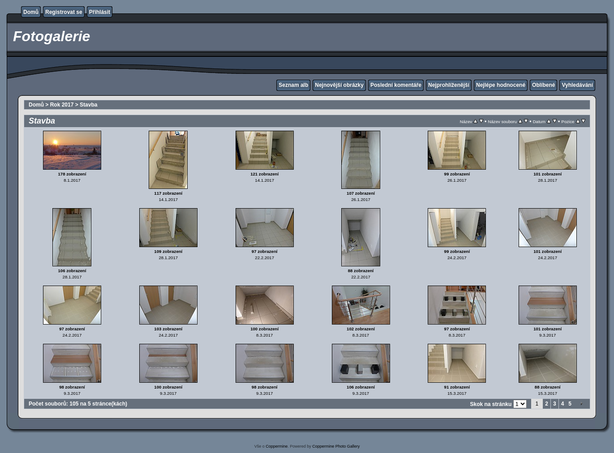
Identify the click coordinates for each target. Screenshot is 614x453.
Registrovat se (63, 12)
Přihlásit (99, 12)
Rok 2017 (62, 105)
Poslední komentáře (395, 85)
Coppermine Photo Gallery (336, 446)
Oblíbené (543, 85)
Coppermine (277, 446)
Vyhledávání (577, 85)
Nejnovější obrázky (339, 85)
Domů (31, 12)
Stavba (88, 105)
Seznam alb (293, 85)
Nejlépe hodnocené (500, 85)
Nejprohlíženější (448, 85)
